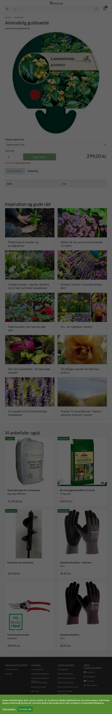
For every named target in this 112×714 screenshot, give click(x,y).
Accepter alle (25, 709)
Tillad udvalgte (9, 709)
